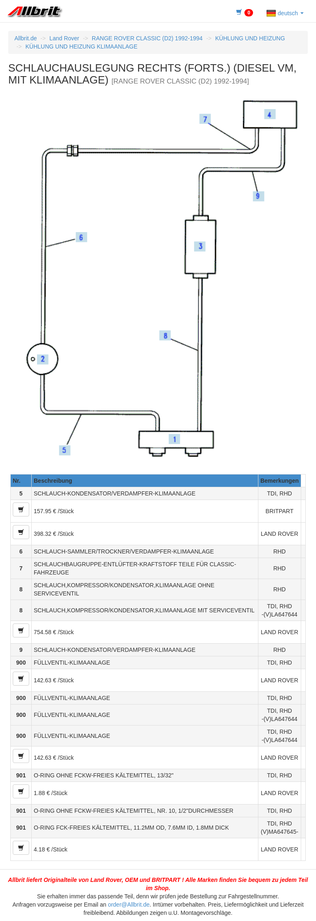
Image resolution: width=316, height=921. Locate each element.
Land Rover (64, 38)
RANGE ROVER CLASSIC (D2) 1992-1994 (147, 38)
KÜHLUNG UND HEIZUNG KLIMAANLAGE (81, 46)
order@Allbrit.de (128, 904)
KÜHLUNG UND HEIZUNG (250, 38)
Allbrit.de (25, 38)
